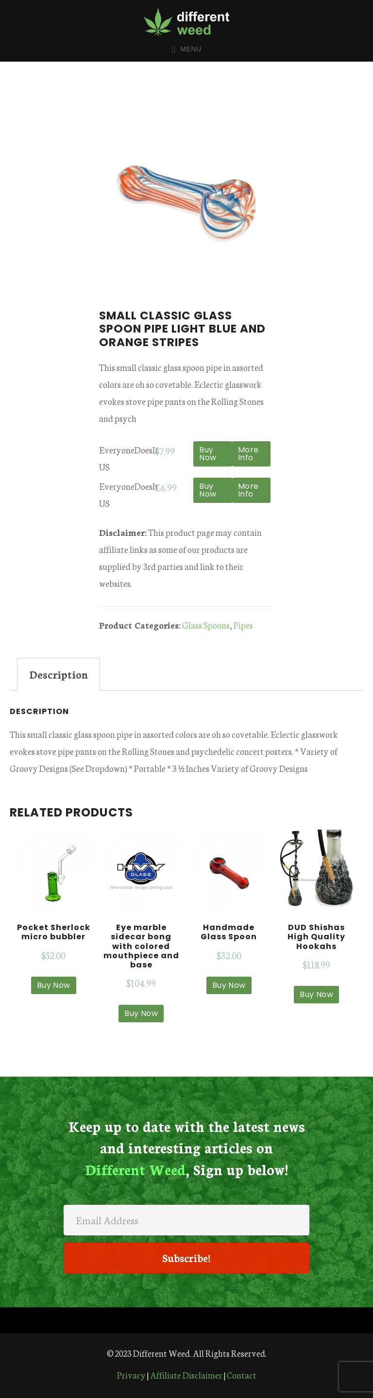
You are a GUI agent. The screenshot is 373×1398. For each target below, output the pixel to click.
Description (58, 674)
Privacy (131, 1374)
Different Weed (186, 21)
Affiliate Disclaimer (186, 1374)
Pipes (243, 624)
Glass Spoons (206, 624)
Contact (241, 1374)
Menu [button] (190, 49)
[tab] (58, 674)
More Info (248, 453)
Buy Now (208, 453)
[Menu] (186, 1320)
